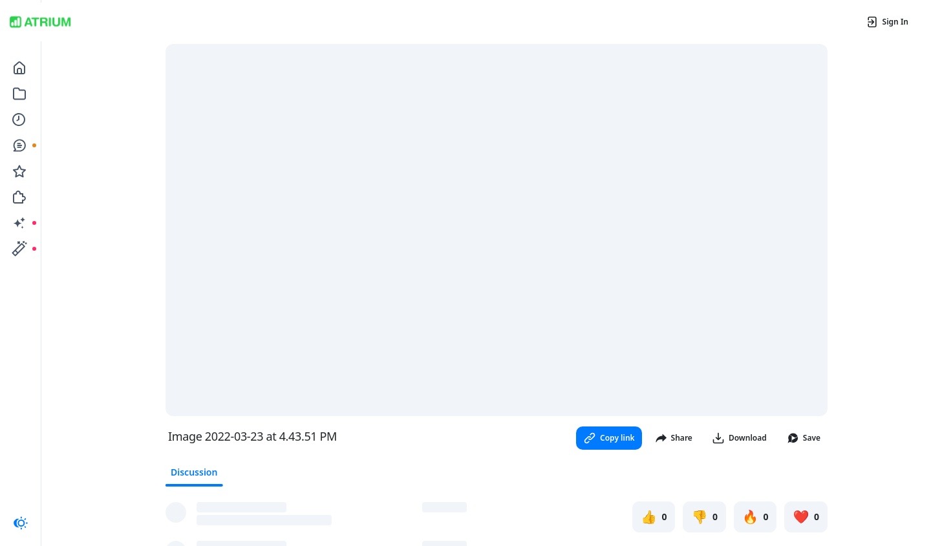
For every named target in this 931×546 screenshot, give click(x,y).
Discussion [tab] (194, 472)
